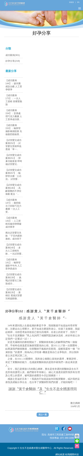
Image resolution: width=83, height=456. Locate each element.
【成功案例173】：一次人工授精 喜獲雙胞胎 (13, 100)
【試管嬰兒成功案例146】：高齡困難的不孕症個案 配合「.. (13, 189)
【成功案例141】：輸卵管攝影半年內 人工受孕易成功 (13, 264)
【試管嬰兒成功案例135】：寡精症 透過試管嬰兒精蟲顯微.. (13, 294)
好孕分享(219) (12, 61)
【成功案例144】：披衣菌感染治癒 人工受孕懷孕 (13, 85)
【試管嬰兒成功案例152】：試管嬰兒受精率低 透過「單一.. (13, 145)
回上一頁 (43, 414)
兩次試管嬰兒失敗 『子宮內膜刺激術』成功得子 (13, 235)
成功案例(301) (12, 55)
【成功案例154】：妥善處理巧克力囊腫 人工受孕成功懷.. (13, 115)
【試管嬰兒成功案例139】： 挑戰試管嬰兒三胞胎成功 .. (13, 279)
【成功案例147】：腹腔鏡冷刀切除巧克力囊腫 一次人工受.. (13, 206)
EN (78, 2)
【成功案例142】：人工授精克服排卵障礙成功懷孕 (13, 222)
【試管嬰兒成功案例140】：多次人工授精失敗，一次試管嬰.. (14, 249)
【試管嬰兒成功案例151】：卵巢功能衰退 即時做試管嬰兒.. (13, 159)
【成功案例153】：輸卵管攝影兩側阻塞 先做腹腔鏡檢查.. (13, 130)
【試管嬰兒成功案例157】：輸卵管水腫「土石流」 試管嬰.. (13, 174)
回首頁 (71, 2)
